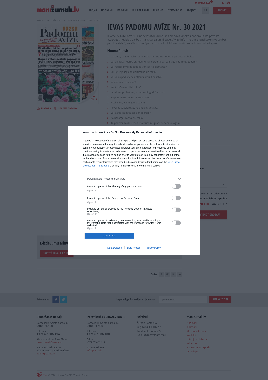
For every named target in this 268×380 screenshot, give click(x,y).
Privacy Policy (153, 247)
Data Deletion (114, 247)
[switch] (176, 186)
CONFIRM (109, 235)
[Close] (193, 132)
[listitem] (134, 179)
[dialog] (134, 190)
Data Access (133, 247)
